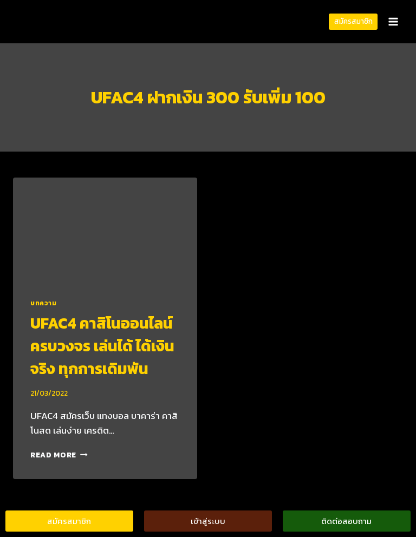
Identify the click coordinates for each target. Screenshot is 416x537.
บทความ (43, 303)
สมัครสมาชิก (353, 21)
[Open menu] (393, 21)
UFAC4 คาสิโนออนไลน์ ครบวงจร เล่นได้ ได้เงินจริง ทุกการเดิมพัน (102, 346)
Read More (59, 454)
